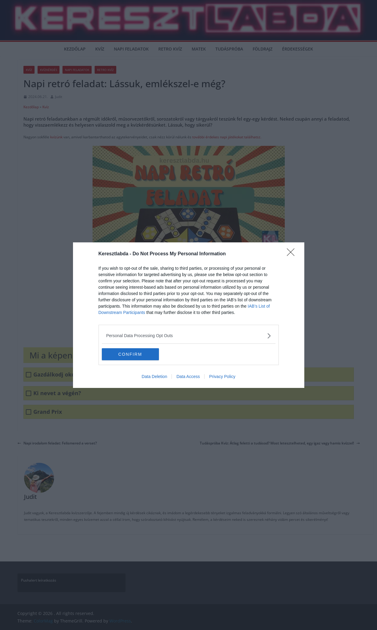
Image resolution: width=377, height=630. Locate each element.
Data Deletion (154, 376)
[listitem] (188, 336)
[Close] (292, 254)
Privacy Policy (222, 376)
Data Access (188, 376)
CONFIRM (130, 354)
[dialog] (188, 315)
